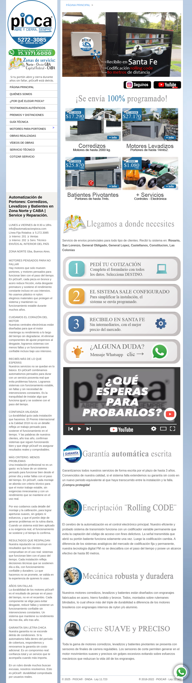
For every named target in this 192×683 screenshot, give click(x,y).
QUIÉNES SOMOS (21, 94)
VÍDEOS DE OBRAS (22, 142)
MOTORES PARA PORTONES (28, 128)
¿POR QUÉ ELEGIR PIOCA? (27, 101)
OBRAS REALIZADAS (23, 135)
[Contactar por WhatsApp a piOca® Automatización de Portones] (181, 672)
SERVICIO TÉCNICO (22, 149)
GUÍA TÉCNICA (19, 121)
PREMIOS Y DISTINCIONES (27, 114)
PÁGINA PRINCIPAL (22, 87)
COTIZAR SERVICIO (22, 156)
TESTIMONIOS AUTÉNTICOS (27, 107)
